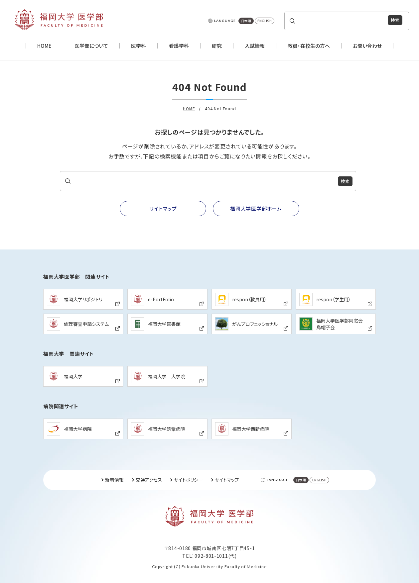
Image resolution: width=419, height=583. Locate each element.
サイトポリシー (188, 479)
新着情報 (114, 479)
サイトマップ (227, 479)
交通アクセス (149, 479)
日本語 (246, 20)
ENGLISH (264, 20)
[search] (340, 21)
